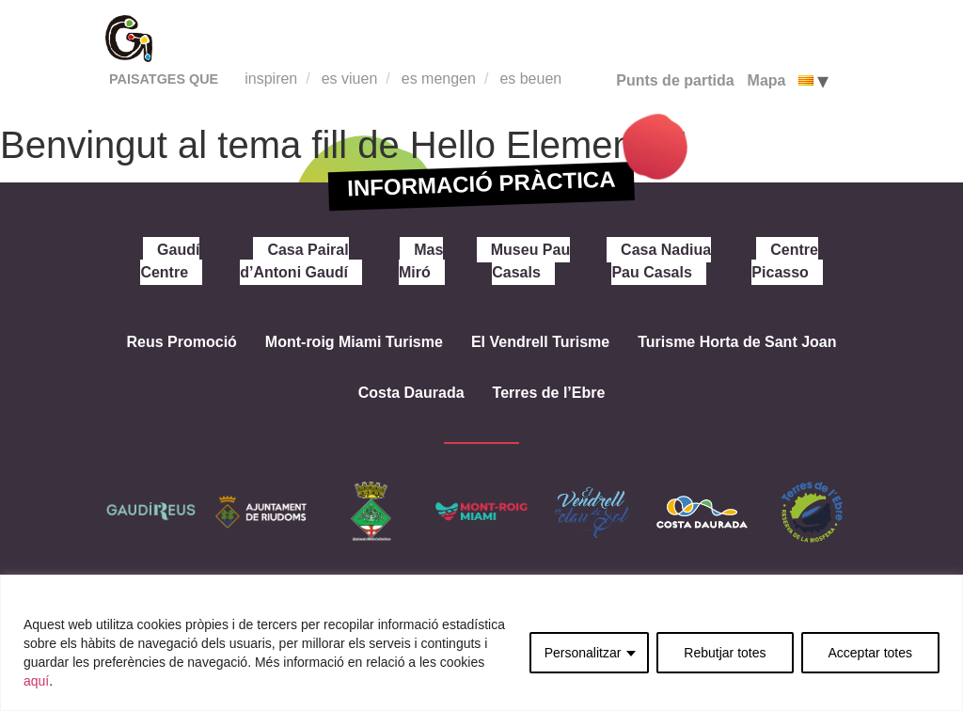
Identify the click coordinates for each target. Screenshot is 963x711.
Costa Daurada (411, 393)
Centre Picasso (784, 261)
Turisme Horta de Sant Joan (737, 342)
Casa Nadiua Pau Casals (661, 261)
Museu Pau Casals (530, 261)
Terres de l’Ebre (549, 393)
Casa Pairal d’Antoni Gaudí (294, 261)
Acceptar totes (871, 652)
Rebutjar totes (725, 652)
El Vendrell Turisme (540, 342)
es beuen (530, 79)
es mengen (439, 79)
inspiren (271, 79)
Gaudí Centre (169, 261)
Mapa (767, 80)
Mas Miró (421, 261)
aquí (36, 680)
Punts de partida (675, 80)
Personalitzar (583, 652)
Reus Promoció (181, 342)
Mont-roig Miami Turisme (354, 342)
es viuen (350, 79)
